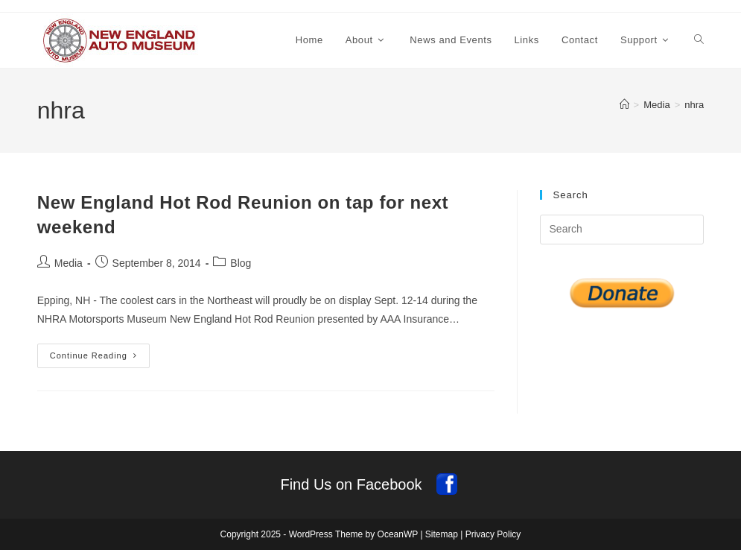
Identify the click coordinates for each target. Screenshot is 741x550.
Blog (240, 263)
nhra (694, 104)
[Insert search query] (622, 229)
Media (68, 263)
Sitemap (441, 534)
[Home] (624, 104)
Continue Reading (100, 359)
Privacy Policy (493, 534)
